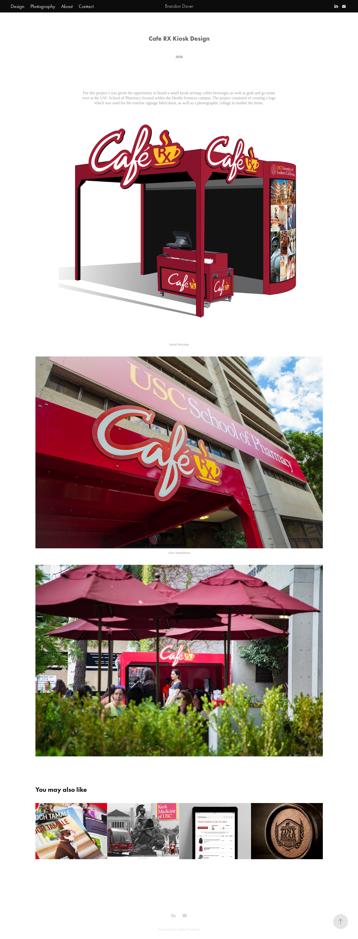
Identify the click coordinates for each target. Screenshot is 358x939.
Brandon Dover (179, 6)
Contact (86, 6)
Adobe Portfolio (188, 929)
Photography (42, 6)
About (67, 6)
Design (17, 6)
